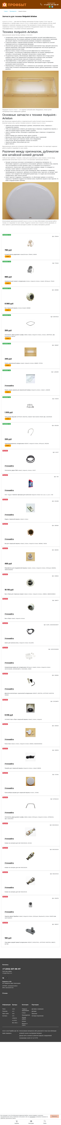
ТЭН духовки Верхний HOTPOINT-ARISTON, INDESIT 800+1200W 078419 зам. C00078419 (28, 416)
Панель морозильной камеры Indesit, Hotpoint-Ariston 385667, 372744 (24, 363)
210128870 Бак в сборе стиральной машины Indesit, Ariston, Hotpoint (23, 719)
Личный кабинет (24, 1018)
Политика (4, 1011)
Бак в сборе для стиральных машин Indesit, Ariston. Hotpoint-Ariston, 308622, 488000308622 (30, 594)
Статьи (23, 1012)
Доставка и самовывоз (38, 1009)
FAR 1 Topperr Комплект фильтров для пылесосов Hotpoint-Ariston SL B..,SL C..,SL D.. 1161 (29, 494)
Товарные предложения (25, 1009)
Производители (26, 1015)
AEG (13, 1013)
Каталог (24, 1021)
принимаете (32, 1116)
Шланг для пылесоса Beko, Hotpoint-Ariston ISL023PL (19, 642)
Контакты (4, 1015)
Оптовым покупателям (37, 1015)
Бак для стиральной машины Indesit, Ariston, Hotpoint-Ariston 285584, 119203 (26, 543)
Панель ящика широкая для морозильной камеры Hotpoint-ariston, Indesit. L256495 (27, 390)
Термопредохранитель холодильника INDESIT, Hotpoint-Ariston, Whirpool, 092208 (27, 443)
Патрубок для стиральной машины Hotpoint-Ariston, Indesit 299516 (23, 768)
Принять (54, 1116)
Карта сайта (5, 1013)
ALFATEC (14, 1020)
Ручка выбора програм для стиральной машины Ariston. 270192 (22, 792)
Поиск (3, 1009)
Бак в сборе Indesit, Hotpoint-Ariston (15, 618)
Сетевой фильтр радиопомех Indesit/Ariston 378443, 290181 (21, 254)
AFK (13, 1015)
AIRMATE (14, 1018)
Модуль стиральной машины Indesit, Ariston (16, 519)
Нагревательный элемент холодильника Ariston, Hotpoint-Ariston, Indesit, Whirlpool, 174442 (29, 281)
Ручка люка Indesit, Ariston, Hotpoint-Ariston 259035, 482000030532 (23, 743)
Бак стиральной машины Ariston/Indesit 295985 (17, 308)
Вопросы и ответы (24, 1024)
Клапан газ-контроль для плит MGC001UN (16, 891)
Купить (7, 256)
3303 (13, 1009)
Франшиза (34, 1013)
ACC (13, 1011)
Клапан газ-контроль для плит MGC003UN (16, 867)
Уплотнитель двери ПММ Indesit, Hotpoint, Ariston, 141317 (20, 470)
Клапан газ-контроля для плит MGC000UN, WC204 (18, 843)
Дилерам (34, 1011)
